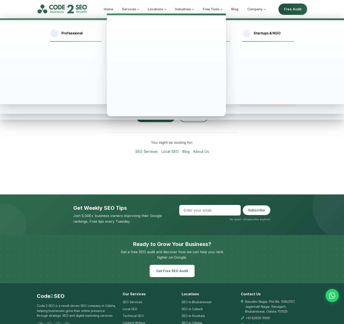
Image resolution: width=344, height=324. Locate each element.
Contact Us (194, 116)
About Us (201, 151)
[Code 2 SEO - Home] (62, 9)
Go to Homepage (156, 116)
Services (130, 9)
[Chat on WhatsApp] (332, 295)
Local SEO (170, 151)
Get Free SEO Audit (172, 271)
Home (108, 9)
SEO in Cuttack (192, 309)
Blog (234, 9)
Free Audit (292, 9)
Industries (184, 9)
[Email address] (210, 210)
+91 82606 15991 (258, 318)
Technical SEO (133, 316)
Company (256, 9)
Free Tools (212, 9)
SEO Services (146, 151)
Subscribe (256, 210)
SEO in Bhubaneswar (197, 302)
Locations (157, 9)
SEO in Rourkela (193, 316)
